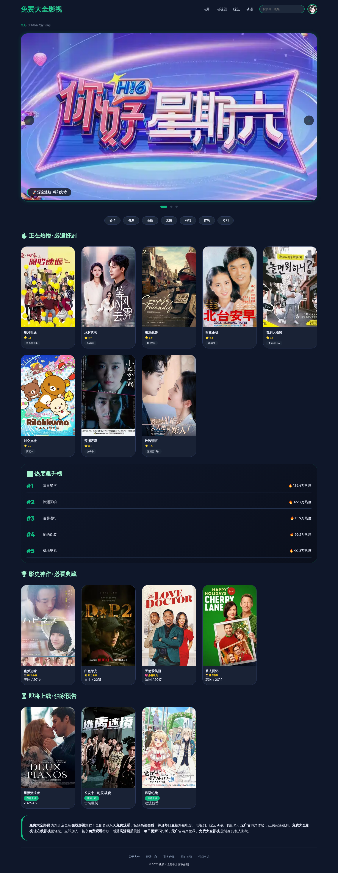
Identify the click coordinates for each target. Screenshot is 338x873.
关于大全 (134, 856)
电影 (206, 9)
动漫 (249, 9)
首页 (23, 25)
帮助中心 (151, 856)
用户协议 (186, 856)
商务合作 (169, 856)
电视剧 (222, 9)
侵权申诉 (204, 856)
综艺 (236, 9)
